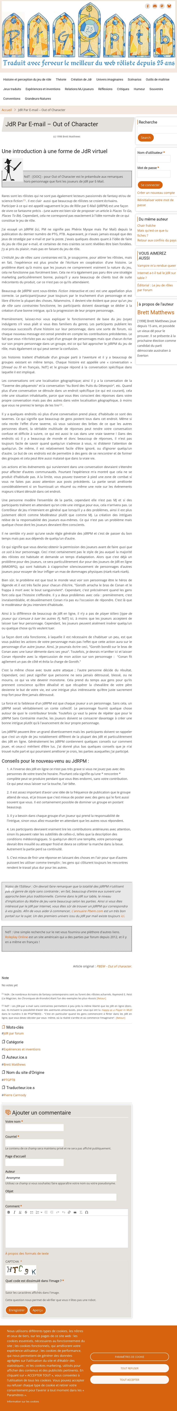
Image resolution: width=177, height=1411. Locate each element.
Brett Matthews (15, 1064)
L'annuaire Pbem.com (87, 911)
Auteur (10, 1171)
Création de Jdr (81, 79)
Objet (9, 1191)
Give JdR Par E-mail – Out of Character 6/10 (19, 981)
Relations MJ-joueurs (79, 89)
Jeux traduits (12, 89)
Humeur (139, 89)
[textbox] (66, 1231)
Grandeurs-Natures (38, 98)
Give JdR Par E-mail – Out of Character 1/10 (5, 981)
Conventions (11, 98)
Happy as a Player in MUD (116, 1010)
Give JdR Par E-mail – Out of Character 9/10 (27, 981)
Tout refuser (129, 1368)
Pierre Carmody (15, 1095)
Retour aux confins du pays (156, 240)
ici (122, 916)
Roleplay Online (16, 937)
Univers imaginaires (109, 79)
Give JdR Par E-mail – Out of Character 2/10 (8, 981)
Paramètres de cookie (129, 1356)
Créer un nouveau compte (156, 193)
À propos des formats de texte (27, 1253)
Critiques (123, 89)
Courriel (11, 1137)
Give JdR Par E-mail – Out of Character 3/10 (11, 981)
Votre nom (13, 1121)
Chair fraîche (146, 225)
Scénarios (134, 79)
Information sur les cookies (23, 1401)
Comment (12, 1206)
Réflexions (105, 89)
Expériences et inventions (43, 89)
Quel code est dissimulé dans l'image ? (33, 1281)
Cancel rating (3, 981)
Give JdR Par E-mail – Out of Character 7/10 (22, 981)
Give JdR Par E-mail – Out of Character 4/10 (14, 981)
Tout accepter (129, 1379)
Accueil (7, 110)
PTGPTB (9, 1080)
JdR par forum (14, 1033)
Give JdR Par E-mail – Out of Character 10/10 (30, 981)
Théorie (61, 79)
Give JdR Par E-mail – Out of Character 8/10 (25, 981)
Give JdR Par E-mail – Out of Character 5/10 (16, 981)
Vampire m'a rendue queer (156, 265)
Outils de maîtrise (157, 79)
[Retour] (101, 998)
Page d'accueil (15, 1156)
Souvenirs (156, 89)
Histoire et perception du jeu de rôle (27, 79)
